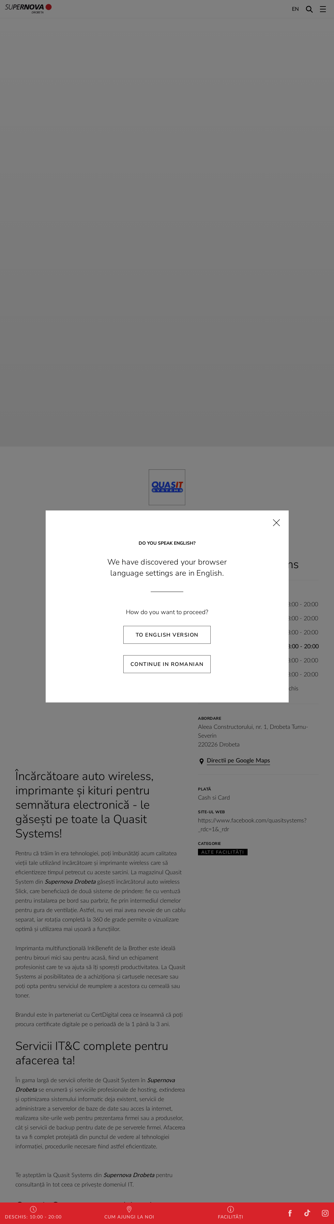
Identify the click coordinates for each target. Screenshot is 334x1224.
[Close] (276, 522)
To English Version (167, 635)
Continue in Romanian (167, 664)
